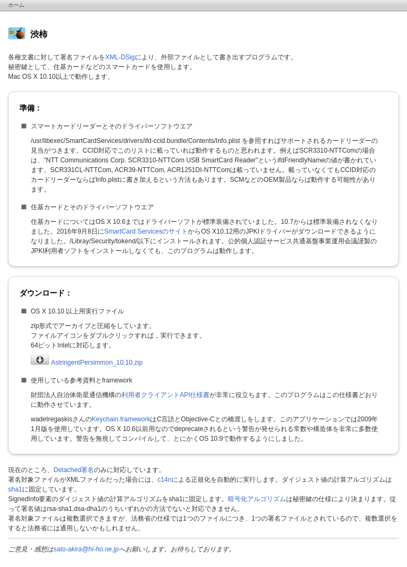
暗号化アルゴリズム (257, 499)
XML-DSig (120, 57)
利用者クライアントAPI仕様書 (165, 395)
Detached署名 (73, 470)
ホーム (16, 5)
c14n (165, 479)
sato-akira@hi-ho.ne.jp (86, 549)
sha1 (15, 489)
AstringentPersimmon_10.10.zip (87, 362)
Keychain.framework (121, 419)
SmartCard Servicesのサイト (146, 231)
